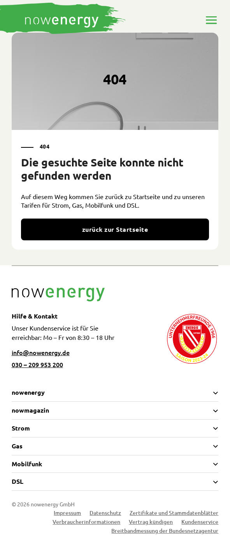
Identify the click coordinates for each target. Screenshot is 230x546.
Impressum (67, 513)
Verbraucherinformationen (86, 522)
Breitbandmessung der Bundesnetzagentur (164, 531)
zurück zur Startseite (115, 229)
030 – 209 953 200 (37, 364)
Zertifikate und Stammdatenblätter (174, 513)
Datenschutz (105, 513)
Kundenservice (199, 522)
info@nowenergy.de (41, 352)
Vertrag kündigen (151, 522)
